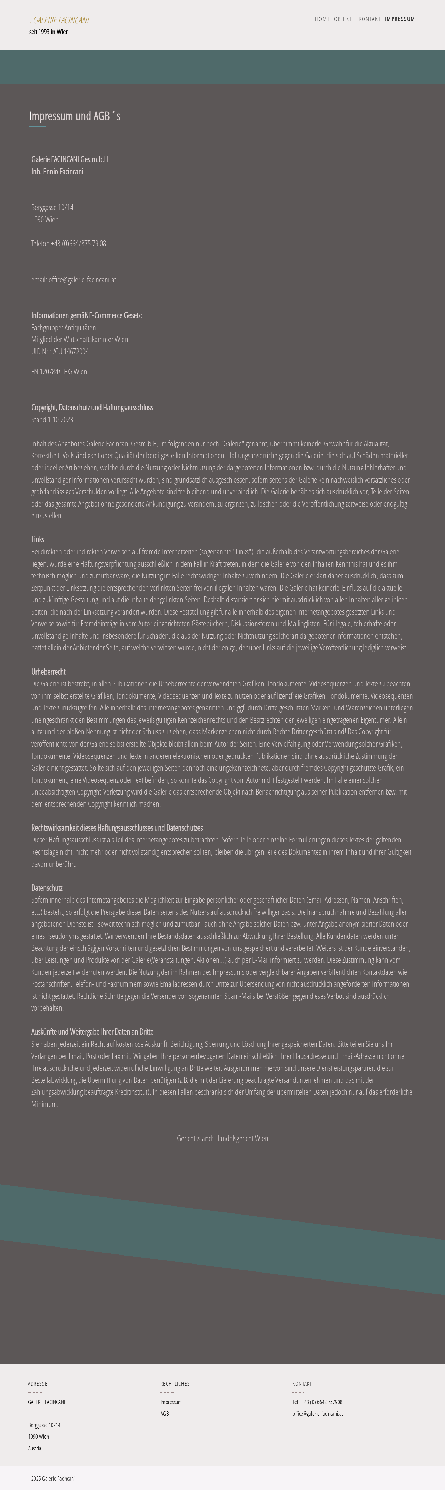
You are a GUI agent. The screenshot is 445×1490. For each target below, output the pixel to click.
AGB (165, 1413)
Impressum (171, 1402)
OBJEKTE (344, 19)
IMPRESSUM (400, 19)
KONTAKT (370, 19)
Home (323, 19)
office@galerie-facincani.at (318, 1413)
